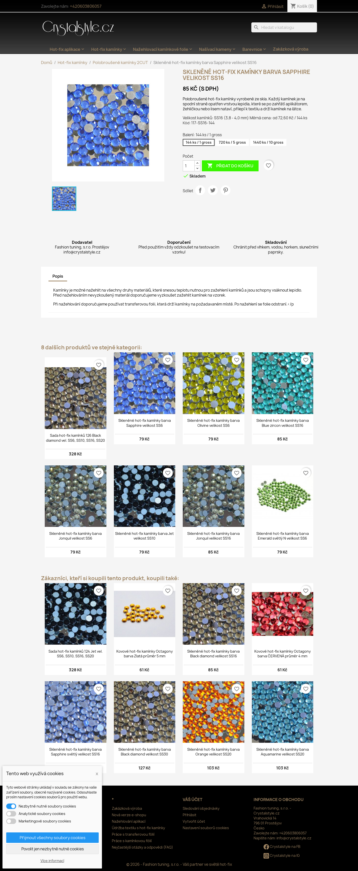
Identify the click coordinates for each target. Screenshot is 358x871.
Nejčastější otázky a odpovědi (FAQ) (142, 847)
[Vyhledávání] (284, 27)
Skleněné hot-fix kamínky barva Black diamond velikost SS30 (144, 752)
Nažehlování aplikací (128, 821)
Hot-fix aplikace (67, 49)
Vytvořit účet (194, 821)
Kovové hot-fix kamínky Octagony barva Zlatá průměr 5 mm (144, 654)
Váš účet (192, 799)
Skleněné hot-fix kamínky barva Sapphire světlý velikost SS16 (75, 752)
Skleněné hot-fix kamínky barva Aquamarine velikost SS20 (282, 752)
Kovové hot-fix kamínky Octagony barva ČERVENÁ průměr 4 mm (282, 654)
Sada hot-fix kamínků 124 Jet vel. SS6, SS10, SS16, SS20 (75, 654)
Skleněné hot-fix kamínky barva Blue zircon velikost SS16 (282, 423)
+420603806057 (85, 6)
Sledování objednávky (201, 808)
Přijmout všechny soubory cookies (53, 837)
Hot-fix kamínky (109, 49)
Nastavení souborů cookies (206, 827)
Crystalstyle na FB (282, 846)
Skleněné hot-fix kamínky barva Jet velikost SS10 (144, 536)
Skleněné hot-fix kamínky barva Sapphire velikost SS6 (144, 423)
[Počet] (189, 165)
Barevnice (254, 49)
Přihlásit (189, 814)
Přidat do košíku (230, 166)
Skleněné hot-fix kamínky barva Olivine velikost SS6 (213, 423)
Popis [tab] (57, 276)
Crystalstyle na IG (282, 855)
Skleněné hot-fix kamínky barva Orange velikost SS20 (213, 752)
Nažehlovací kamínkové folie (163, 49)
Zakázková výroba (290, 49)
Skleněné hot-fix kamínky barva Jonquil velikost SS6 (75, 536)
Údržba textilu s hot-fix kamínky (138, 827)
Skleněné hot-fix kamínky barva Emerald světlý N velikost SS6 (282, 536)
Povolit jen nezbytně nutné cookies (52, 849)
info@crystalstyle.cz (293, 838)
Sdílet (200, 190)
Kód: (186, 123)
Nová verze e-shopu (129, 814)
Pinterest (225, 190)
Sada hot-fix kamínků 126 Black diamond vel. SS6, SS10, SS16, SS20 (75, 438)
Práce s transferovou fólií (133, 834)
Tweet (213, 190)
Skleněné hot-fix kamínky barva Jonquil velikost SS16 (213, 536)
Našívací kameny (217, 49)
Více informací (52, 860)
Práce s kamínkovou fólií (132, 840)
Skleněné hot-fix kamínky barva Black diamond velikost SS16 (213, 654)
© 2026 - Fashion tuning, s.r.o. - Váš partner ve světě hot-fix (179, 864)
